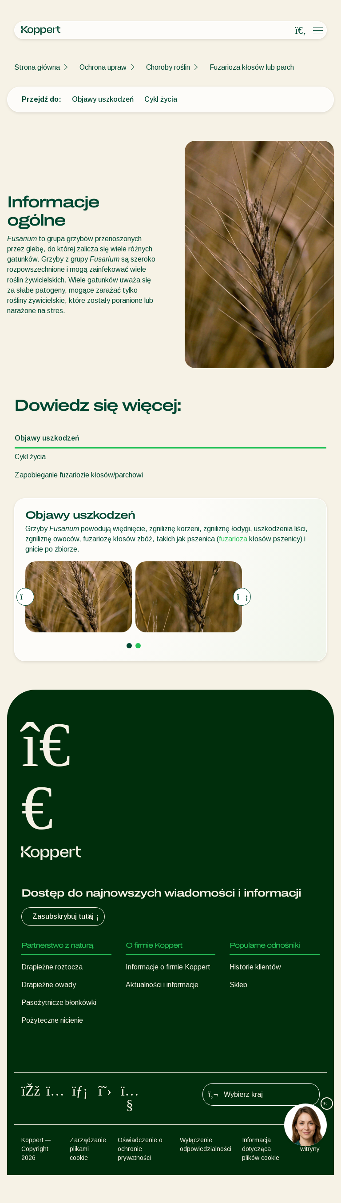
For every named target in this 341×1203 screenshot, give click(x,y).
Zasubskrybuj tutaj (66, 916)
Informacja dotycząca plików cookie (260, 1177)
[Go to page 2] (138, 645)
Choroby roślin (168, 67)
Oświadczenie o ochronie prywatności (140, 1177)
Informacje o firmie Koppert (168, 967)
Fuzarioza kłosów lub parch (252, 67)
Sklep (238, 985)
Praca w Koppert (152, 1002)
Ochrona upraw (103, 67)
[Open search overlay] (300, 31)
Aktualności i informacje (162, 985)
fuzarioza (233, 539)
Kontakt (138, 1020)
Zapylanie (36, 1073)
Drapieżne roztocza (52, 967)
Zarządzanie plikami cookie (88, 1177)
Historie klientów (255, 967)
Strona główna (37, 67)
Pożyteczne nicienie (52, 1020)
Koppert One (250, 1002)
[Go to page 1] (129, 645)
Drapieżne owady (48, 985)
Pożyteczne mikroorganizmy (65, 1038)
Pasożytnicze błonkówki (58, 1002)
